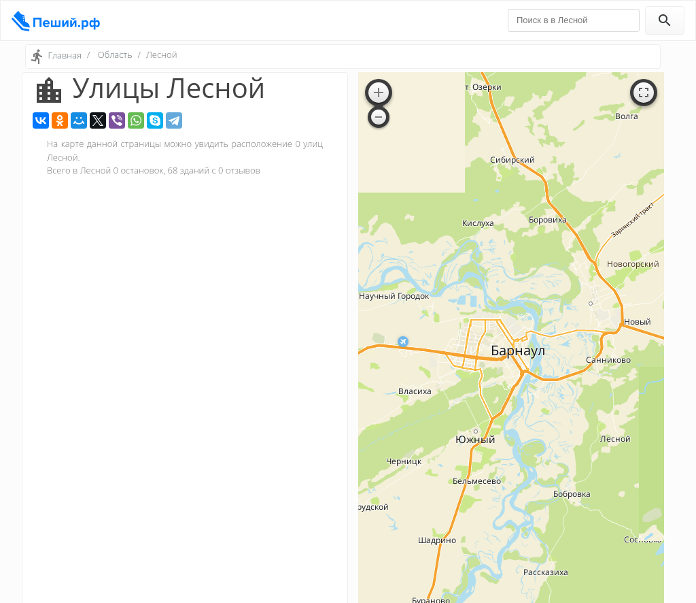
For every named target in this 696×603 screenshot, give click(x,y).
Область (115, 54)
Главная (65, 55)
